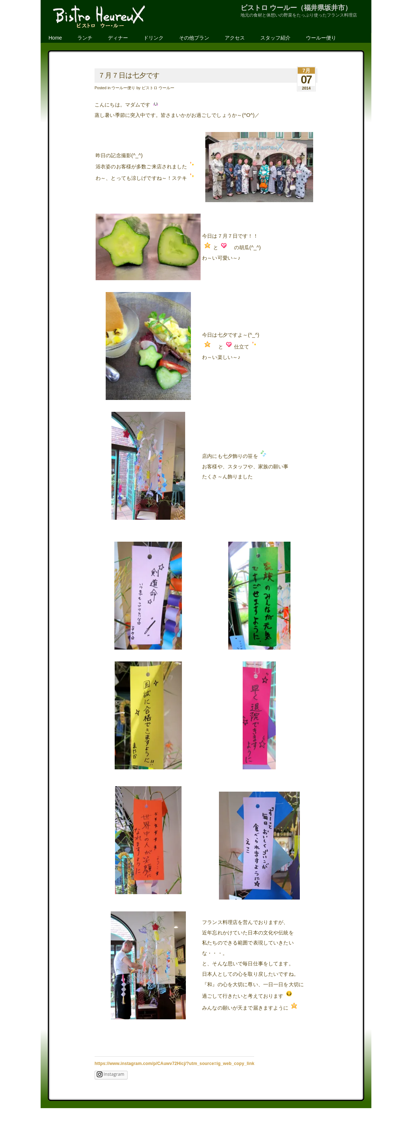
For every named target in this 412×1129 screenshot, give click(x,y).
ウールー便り (321, 38)
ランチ (84, 38)
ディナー (118, 38)
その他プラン (194, 38)
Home (55, 38)
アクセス (235, 38)
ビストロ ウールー (158, 88)
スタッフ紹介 (275, 38)
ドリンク (153, 38)
